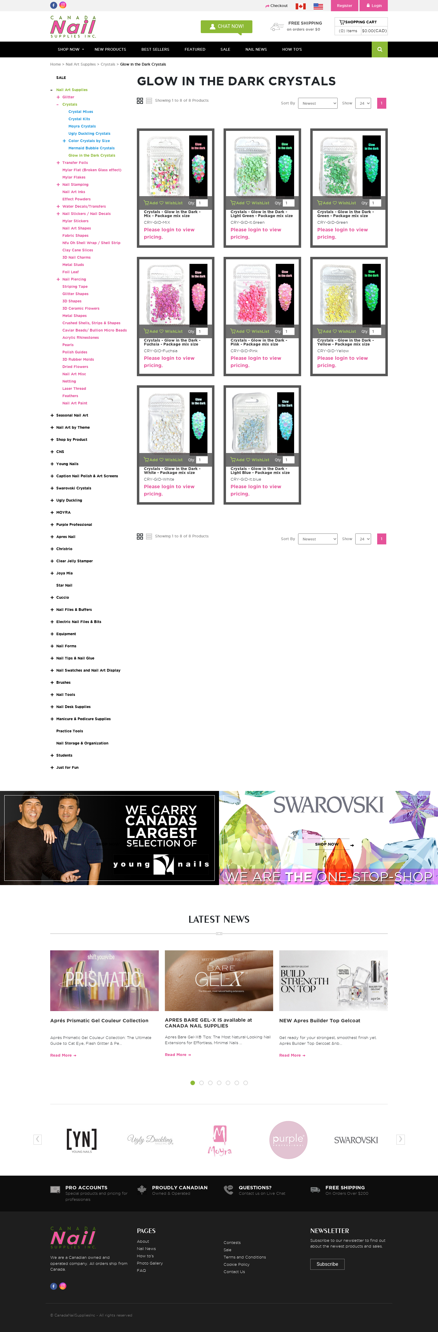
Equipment (66, 634)
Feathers (70, 396)
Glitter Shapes (75, 294)
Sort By (288, 103)
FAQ (141, 1270)
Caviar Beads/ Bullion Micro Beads (94, 330)
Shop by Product (71, 439)
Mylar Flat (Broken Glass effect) (91, 170)
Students (64, 755)
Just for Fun (67, 767)
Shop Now (68, 49)
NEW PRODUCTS (110, 49)
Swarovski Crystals (73, 488)
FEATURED (195, 49)
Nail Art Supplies (81, 64)
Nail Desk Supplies (73, 707)
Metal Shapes (74, 316)
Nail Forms (66, 646)
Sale (227, 1250)
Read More (61, 1055)
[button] (192, 1084)
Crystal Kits (79, 119)
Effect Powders (76, 199)
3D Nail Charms (76, 257)
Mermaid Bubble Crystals (91, 148)
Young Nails (67, 464)
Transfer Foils (75, 163)
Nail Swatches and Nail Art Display (88, 670)
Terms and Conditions (245, 1257)
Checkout (279, 6)
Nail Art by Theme (73, 427)
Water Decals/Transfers (84, 206)
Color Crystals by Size (89, 141)
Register (344, 6)
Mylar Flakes (73, 177)
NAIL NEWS (256, 49)
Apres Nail (65, 537)
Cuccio (62, 597)
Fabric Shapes (75, 235)
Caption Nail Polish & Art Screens (87, 476)
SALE (225, 49)
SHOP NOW (108, 844)
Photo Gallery (150, 1263)
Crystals (108, 64)
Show (347, 103)
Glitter (68, 97)
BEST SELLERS (155, 49)
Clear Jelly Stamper (74, 561)
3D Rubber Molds (78, 359)
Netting (69, 381)
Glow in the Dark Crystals (91, 155)
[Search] (380, 49)
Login (374, 6)
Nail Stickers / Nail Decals (86, 214)
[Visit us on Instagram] (63, 1286)
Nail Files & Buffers (74, 609)
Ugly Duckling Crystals (89, 133)
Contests (232, 1242)
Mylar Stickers (75, 221)
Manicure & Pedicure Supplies (83, 719)
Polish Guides (74, 352)
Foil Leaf (70, 272)
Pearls (68, 345)
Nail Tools (65, 695)
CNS (60, 452)
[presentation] (37, 1140)
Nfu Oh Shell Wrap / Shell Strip (91, 243)
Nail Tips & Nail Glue (75, 658)
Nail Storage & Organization (82, 743)
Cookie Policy (237, 1264)
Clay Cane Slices (77, 250)
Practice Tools (69, 731)
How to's (145, 1256)
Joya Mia (64, 573)
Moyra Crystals (82, 126)
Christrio (64, 549)
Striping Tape (75, 286)
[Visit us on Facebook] (54, 1286)
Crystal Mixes (80, 112)
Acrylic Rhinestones (80, 337)
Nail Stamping (75, 184)
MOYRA (63, 512)
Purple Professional (74, 524)
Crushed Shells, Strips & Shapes (91, 323)
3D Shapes (72, 301)
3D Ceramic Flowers (80, 308)
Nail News (146, 1248)
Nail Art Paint (74, 403)
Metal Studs (73, 265)
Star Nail (64, 585)
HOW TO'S (292, 49)
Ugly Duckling (69, 500)
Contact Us (234, 1271)
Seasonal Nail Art (72, 415)
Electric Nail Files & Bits (78, 622)
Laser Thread (74, 388)
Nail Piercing (74, 279)
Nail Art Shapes (76, 228)
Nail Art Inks (73, 192)
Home (55, 64)
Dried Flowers (75, 367)
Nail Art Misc (74, 374)
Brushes (63, 682)
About (143, 1241)
